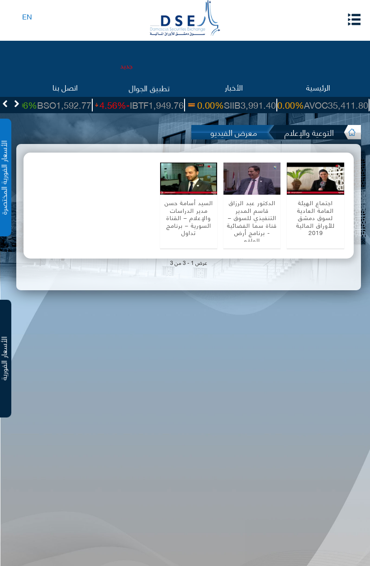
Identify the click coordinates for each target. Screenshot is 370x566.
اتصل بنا (65, 87)
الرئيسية (318, 87)
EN (27, 16)
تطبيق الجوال (149, 87)
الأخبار (234, 87)
